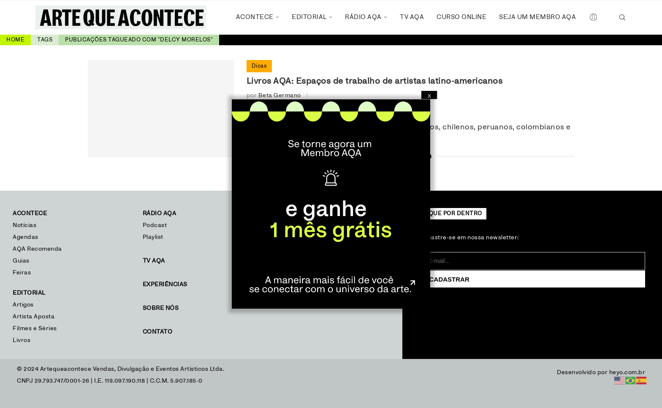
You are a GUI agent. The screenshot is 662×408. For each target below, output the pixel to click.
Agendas (25, 237)
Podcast (155, 225)
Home (15, 40)
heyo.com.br (627, 372)
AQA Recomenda (37, 249)
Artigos (23, 305)
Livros (21, 340)
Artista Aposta (33, 317)
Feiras (22, 273)
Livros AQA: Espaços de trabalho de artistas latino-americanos (375, 81)
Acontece (255, 17)
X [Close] (429, 96)
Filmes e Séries (35, 328)
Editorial (309, 17)
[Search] (622, 17)
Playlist (153, 237)
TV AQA (412, 17)
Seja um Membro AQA (537, 17)
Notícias (25, 225)
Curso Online (461, 17)
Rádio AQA (363, 17)
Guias (21, 261)
